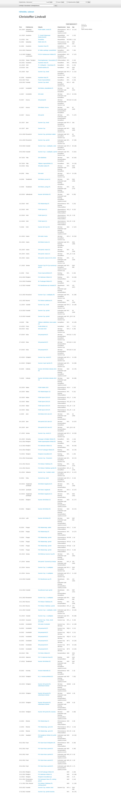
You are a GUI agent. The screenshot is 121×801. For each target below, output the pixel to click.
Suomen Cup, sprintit (43, 310)
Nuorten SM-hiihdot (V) (44, 499)
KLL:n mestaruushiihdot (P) (45, 676)
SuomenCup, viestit (43, 478)
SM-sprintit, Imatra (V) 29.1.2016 (47, 258)
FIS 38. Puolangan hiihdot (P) (46, 449)
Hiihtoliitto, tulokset (26, 12)
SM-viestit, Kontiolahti (44, 624)
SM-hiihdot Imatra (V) (44, 242)
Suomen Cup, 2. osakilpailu (45, 597)
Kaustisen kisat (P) (43, 62)
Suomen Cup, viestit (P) (44, 357)
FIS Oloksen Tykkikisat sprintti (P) (47, 468)
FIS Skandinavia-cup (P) (44, 579)
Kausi (58, 2)
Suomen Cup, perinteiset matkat (46, 134)
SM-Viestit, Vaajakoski (44, 489)
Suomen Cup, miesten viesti (45, 787)
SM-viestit (40, 94)
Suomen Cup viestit (43, 82)
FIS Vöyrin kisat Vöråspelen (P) (46, 742)
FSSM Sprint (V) (42, 209)
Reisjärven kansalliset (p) (45, 776)
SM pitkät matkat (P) (43, 166)
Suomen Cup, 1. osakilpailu (45, 616)
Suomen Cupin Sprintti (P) (45, 363)
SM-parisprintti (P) (43, 334)
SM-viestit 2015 (42, 328)
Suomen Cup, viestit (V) (44, 433)
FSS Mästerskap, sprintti (44, 537)
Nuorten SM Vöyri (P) (44, 227)
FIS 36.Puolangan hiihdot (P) (46, 772)
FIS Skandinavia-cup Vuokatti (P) (47, 285)
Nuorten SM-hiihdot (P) (44, 194)
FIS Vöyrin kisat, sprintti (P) (45, 748)
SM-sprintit (41, 115)
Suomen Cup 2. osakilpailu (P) (46, 294)
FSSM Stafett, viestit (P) (44, 29)
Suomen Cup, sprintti (43, 140)
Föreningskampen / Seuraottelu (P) (47, 60)
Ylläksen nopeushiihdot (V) (45, 163)
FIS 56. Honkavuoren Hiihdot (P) (47, 54)
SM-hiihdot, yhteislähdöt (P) (45, 88)
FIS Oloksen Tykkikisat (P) (45, 464)
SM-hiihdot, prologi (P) (44, 186)
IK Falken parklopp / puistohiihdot (47, 50)
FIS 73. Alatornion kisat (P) (45, 657)
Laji (48, 2)
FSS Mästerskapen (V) (44, 391)
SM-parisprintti (42, 100)
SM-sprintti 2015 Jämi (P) (45, 421)
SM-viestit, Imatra (43, 236)
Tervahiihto (41, 39)
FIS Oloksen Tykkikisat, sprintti (46, 606)
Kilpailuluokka (72, 2)
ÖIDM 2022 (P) (42, 42)
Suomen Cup (41, 128)
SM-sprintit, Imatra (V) (44, 249)
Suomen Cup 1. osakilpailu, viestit (47, 610)
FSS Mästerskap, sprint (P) (45, 727)
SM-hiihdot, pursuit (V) (44, 179)
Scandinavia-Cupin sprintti (45, 590)
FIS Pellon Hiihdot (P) (44, 653)
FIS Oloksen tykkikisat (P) (45, 300)
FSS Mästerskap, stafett (44, 527)
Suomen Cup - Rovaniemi (45, 458)
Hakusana (29, 2)
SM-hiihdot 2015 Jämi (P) (45, 414)
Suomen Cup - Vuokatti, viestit (46, 472)
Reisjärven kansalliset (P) (45, 454)
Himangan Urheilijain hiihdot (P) (46, 439)
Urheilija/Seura (35, 5)
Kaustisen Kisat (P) (43, 46)
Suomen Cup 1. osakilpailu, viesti (47, 146)
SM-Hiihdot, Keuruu (43, 107)
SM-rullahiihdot (42, 157)
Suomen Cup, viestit (43, 71)
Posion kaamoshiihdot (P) (45, 273)
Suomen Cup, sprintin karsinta (46, 791)
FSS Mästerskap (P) (43, 203)
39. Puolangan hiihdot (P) (45, 281)
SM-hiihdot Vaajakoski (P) (45, 484)
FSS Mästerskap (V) (43, 721)
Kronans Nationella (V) (44, 670)
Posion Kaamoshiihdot (44, 80)
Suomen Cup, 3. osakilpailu (45, 567)
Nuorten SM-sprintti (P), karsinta (46, 711)
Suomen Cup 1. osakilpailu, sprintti (47, 151)
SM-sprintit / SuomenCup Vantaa (47, 561)
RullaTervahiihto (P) (43, 67)
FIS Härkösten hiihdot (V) (45, 277)
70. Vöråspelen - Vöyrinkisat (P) (46, 65)
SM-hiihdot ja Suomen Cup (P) (46, 554)
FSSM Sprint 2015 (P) (44, 397)
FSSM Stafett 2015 (43, 387)
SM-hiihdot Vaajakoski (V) (45, 494)
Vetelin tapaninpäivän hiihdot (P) (47, 441)
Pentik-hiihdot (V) (42, 326)
